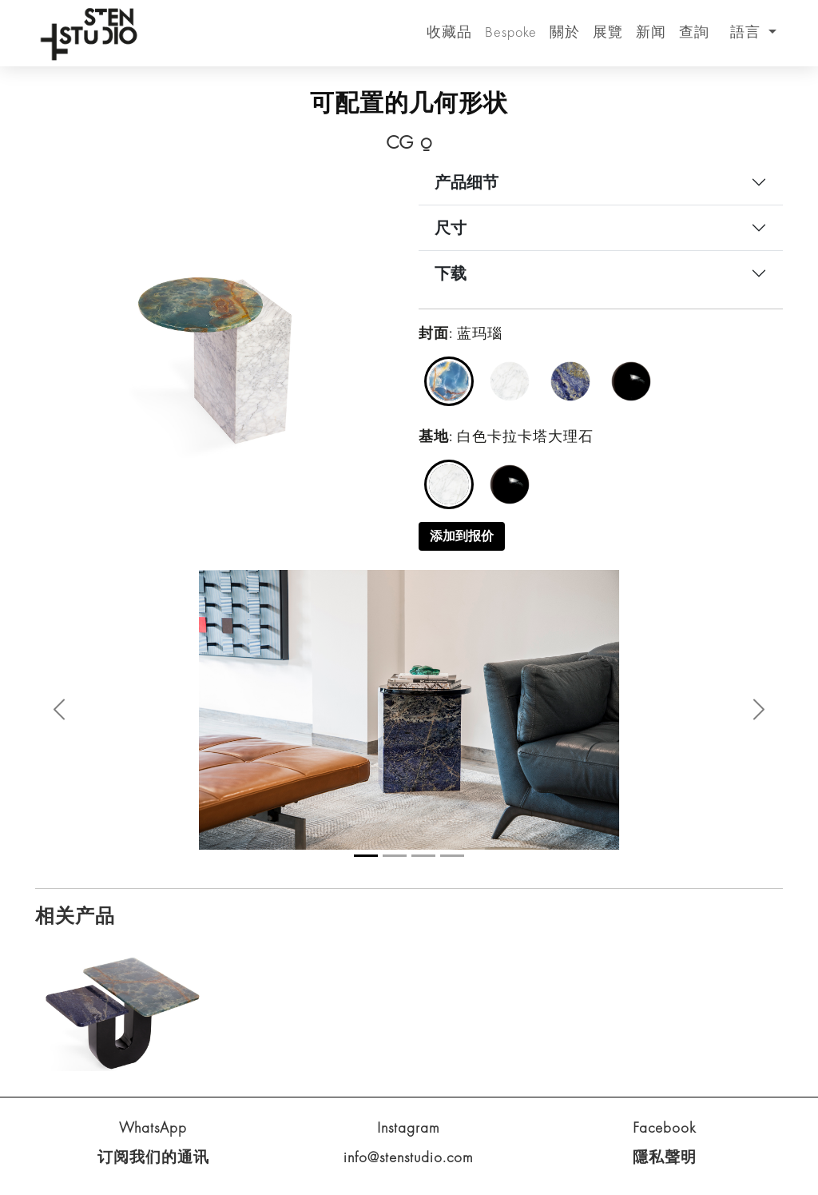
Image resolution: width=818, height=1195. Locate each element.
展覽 (608, 31)
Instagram (408, 1127)
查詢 (694, 31)
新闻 (651, 31)
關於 (565, 31)
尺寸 (451, 227)
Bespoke (511, 31)
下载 (451, 273)
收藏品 (449, 31)
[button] (59, 709)
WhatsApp (153, 1127)
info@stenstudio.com (408, 1157)
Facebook (665, 1127)
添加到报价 (462, 536)
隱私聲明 (665, 1157)
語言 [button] (747, 31)
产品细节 (466, 182)
